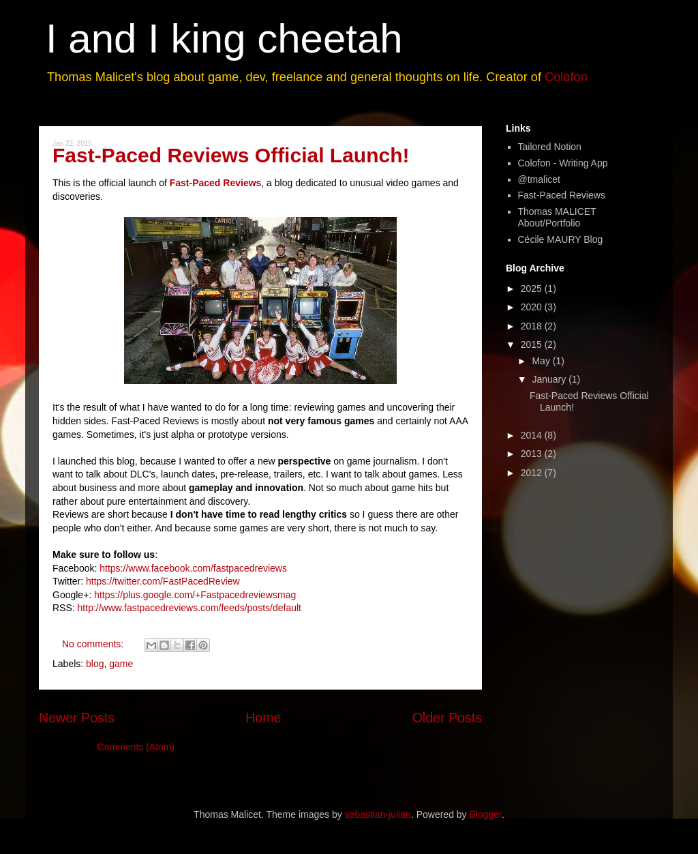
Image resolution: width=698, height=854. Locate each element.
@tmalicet (539, 179)
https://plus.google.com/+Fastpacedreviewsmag (195, 594)
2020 (533, 306)
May (542, 360)
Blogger (486, 814)
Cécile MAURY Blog (560, 239)
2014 (533, 435)
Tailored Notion (549, 146)
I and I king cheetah (224, 38)
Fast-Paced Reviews (216, 182)
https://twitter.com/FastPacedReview (163, 581)
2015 (533, 344)
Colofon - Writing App (563, 163)
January (550, 379)
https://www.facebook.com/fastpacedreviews (193, 568)
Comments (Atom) (136, 746)
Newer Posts (77, 717)
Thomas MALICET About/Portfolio (557, 217)
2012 (533, 472)
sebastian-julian (378, 814)
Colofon (566, 77)
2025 (533, 288)
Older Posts (447, 717)
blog (95, 663)
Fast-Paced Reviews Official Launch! (231, 155)
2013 (533, 453)
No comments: (94, 643)
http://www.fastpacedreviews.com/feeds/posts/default (189, 607)
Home (263, 717)
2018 (533, 326)
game (121, 663)
